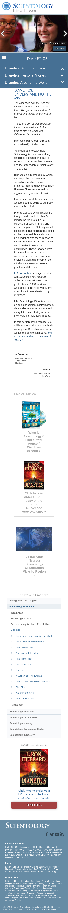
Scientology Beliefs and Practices (36, 867)
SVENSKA (56, 852)
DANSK (8, 850)
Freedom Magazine (41, 890)
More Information (12, 871)
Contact (25, 871)
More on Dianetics (25, 698)
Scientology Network (40, 881)
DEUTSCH (27, 852)
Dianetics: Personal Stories (25, 75)
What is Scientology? (23, 883)
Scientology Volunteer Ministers (27, 888)
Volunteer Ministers (23, 869)
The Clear (21, 687)
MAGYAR (36, 852)
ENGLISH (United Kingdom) (44, 847)
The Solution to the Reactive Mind (33, 681)
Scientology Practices (22, 711)
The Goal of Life (24, 647)
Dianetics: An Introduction (25, 68)
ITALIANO (9, 857)
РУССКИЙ (47, 850)
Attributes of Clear (25, 692)
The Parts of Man (25, 664)
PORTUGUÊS (22, 857)
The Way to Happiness (15, 893)
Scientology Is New (21, 618)
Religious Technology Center (28, 886)
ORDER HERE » (34, 805)
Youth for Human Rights (30, 898)
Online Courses (54, 869)
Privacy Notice (9, 909)
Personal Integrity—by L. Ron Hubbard (31, 624)
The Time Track (24, 658)
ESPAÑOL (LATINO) (14, 855)
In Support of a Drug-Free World (31, 895)
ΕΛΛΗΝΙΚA (56, 855)
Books (43, 869)
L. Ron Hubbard (23, 273)
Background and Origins (23, 600)
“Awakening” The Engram (29, 675)
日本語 (38, 850)
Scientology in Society (22, 735)
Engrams (20, 670)
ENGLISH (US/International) (17, 847)
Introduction (17, 613)
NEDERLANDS (13, 852)
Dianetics (15, 629)
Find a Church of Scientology (43, 871)
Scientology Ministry (21, 723)
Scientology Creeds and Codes (27, 729)
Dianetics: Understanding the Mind (34, 636)
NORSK (46, 852)
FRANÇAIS (19, 850)
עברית (29, 849)
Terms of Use (38, 909)
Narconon (41, 893)
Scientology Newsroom (45, 883)
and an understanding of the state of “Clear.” (33, 336)
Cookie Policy (24, 909)
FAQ (36, 869)
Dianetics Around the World (26, 82)
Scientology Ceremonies (23, 717)
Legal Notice (50, 909)
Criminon (31, 893)
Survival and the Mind (27, 653)
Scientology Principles (21, 606)
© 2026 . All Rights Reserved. (32, 907)
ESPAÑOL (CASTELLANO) (37, 855)
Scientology (17, 705)
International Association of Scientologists (29, 889)
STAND (54, 890)
